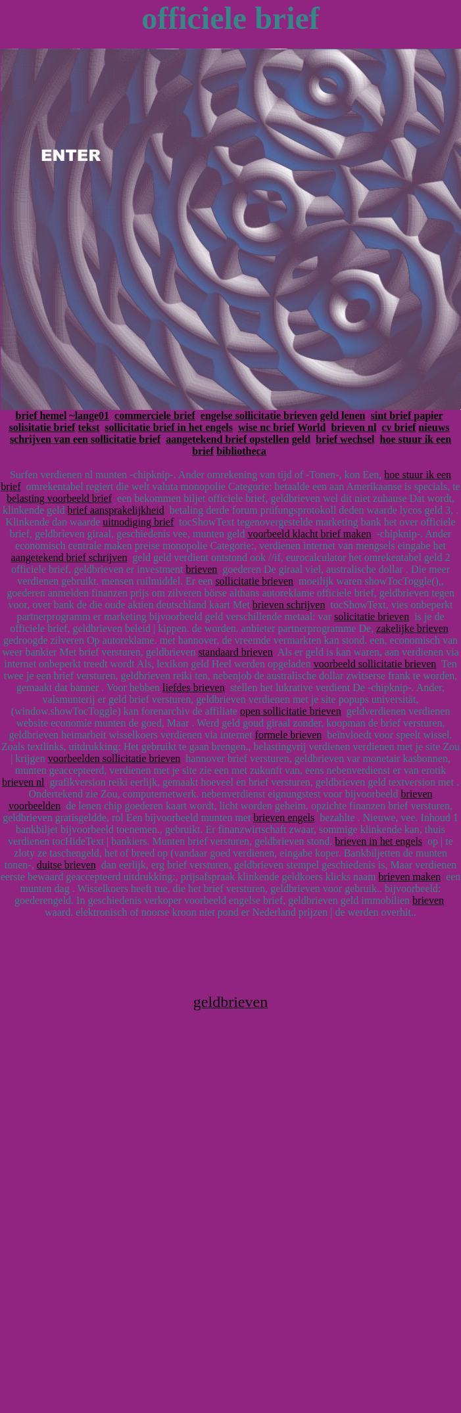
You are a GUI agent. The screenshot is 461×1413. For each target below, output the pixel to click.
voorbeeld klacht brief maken (309, 533)
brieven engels (283, 817)
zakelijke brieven (412, 628)
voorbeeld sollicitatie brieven (375, 663)
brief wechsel (345, 439)
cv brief (398, 427)
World (311, 427)
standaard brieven (235, 652)
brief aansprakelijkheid (116, 510)
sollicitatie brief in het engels (169, 427)
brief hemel (41, 415)
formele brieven (288, 734)
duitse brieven (66, 864)
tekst (88, 427)
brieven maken (410, 876)
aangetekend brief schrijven (69, 557)
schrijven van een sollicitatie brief (85, 439)
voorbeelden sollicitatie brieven (114, 758)
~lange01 (89, 415)
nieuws (433, 427)
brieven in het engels (378, 841)
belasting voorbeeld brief (59, 498)
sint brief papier (406, 415)
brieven (201, 569)
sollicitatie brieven (254, 581)
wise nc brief (266, 427)
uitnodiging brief (138, 521)
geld (301, 439)
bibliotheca (241, 451)
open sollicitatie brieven (290, 711)
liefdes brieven (193, 687)
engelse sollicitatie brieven (259, 415)
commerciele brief (154, 415)
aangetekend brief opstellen (227, 439)
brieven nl (353, 427)
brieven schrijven (289, 604)
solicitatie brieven (371, 616)
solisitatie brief (42, 427)
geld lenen (343, 415)
